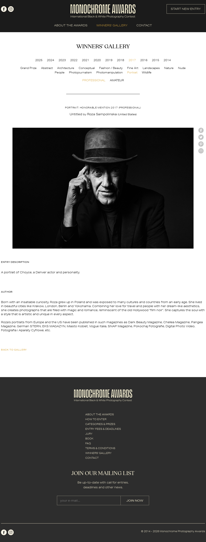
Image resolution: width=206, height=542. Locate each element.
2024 (50, 60)
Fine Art (132, 68)
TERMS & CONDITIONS (100, 448)
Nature (169, 68)
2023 (62, 60)
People (60, 72)
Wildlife (146, 72)
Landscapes (151, 68)
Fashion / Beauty (111, 68)
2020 (97, 60)
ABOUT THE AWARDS (71, 25)
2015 (155, 60)
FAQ (88, 443)
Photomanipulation (109, 72)
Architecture (65, 68)
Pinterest (201, 144)
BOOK (89, 438)
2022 (73, 60)
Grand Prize (28, 68)
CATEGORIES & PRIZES (100, 424)
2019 (108, 60)
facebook (4, 9)
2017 (132, 60)
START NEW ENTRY (186, 9)
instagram (11, 9)
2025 (38, 60)
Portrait (132, 72)
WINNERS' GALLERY (112, 25)
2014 (167, 60)
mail (201, 150)
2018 (120, 60)
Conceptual (87, 68)
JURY (89, 433)
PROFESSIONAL (93, 80)
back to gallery (14, 349)
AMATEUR (117, 80)
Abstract (47, 68)
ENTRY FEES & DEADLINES (103, 429)
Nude (182, 68)
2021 (85, 60)
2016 (143, 60)
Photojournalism (80, 72)
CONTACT (144, 25)
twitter (201, 137)
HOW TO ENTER (95, 419)
